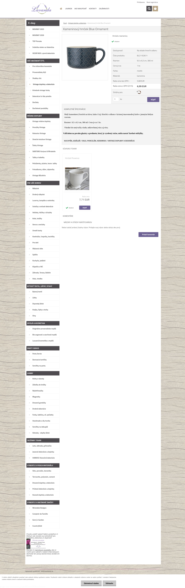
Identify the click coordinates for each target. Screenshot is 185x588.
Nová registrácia (152, 2)
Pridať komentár (148, 234)
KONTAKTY (93, 8)
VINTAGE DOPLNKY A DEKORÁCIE (121, 140)
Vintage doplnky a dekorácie (77, 23)
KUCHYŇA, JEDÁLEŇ (72, 140)
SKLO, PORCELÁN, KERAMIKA (94, 140)
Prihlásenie (141, 2)
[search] (149, 8)
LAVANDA (68, 8)
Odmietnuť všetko (91, 583)
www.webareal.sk (47, 571)
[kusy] (116, 99)
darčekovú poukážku (43, 549)
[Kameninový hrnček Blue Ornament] (85, 35)
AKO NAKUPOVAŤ (80, 8)
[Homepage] (61, 8)
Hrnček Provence (72, 158)
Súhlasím (109, 583)
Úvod (65, 23)
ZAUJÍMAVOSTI (104, 8)
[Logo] (41, 9)
